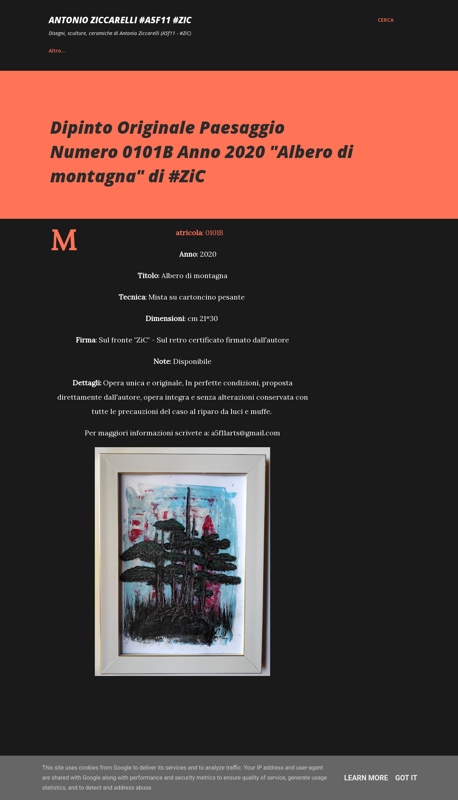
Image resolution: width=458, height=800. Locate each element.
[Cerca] (386, 20)
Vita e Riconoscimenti (125, 50)
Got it (406, 778)
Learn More (366, 778)
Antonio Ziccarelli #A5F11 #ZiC (120, 20)
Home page (63, 50)
